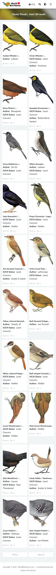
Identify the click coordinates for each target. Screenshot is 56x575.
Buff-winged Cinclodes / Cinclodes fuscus (39, 374)
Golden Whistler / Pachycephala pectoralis (13, 57)
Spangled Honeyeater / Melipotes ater (39, 109)
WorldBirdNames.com (26, 567)
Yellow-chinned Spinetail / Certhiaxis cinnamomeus (14, 322)
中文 (32, 4)
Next (41, 554)
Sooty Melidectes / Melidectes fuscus (11, 165)
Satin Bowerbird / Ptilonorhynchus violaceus (14, 217)
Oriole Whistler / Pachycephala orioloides (39, 57)
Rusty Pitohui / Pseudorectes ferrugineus (14, 109)
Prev (15, 554)
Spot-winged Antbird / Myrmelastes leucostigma (40, 531)
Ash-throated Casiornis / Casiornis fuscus (13, 270)
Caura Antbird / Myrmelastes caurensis (13, 531)
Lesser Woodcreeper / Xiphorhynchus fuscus (12, 427)
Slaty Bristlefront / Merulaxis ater (11, 479)
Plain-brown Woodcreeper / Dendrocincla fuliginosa (40, 427)
